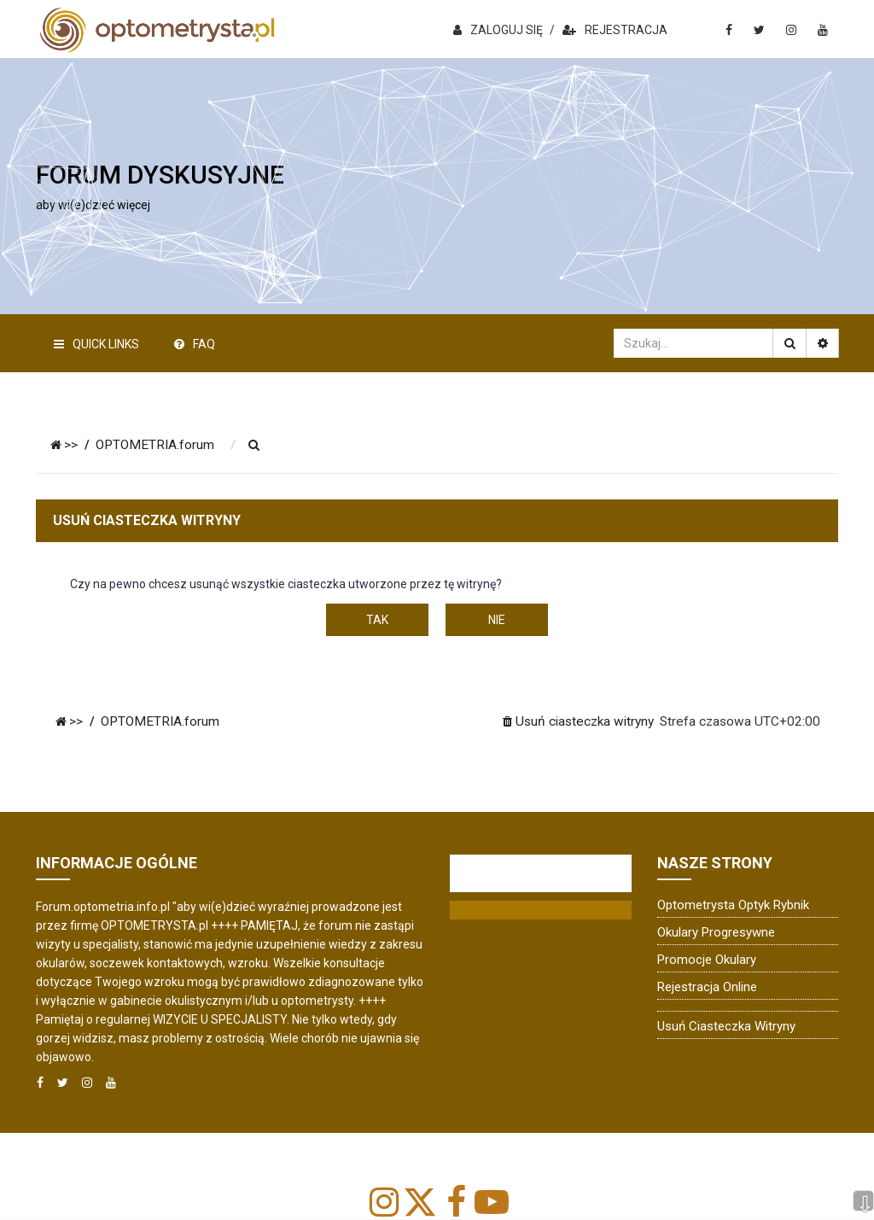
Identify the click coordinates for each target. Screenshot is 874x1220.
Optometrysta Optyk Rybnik (733, 905)
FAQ (194, 344)
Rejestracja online (707, 987)
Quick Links (96, 344)
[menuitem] (254, 445)
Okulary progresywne (716, 932)
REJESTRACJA (614, 30)
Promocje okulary (706, 959)
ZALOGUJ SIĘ (498, 30)
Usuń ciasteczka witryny (726, 1026)
